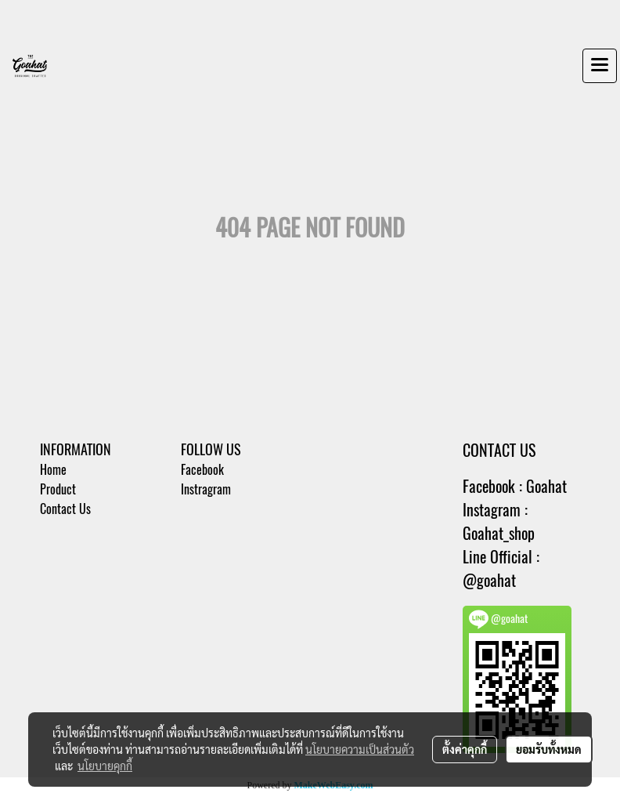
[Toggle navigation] (599, 66)
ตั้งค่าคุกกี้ (464, 749)
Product (58, 489)
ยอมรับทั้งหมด (549, 749)
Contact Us (65, 509)
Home (53, 470)
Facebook (202, 470)
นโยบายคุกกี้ (105, 766)
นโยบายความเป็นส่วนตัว (359, 749)
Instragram (206, 489)
